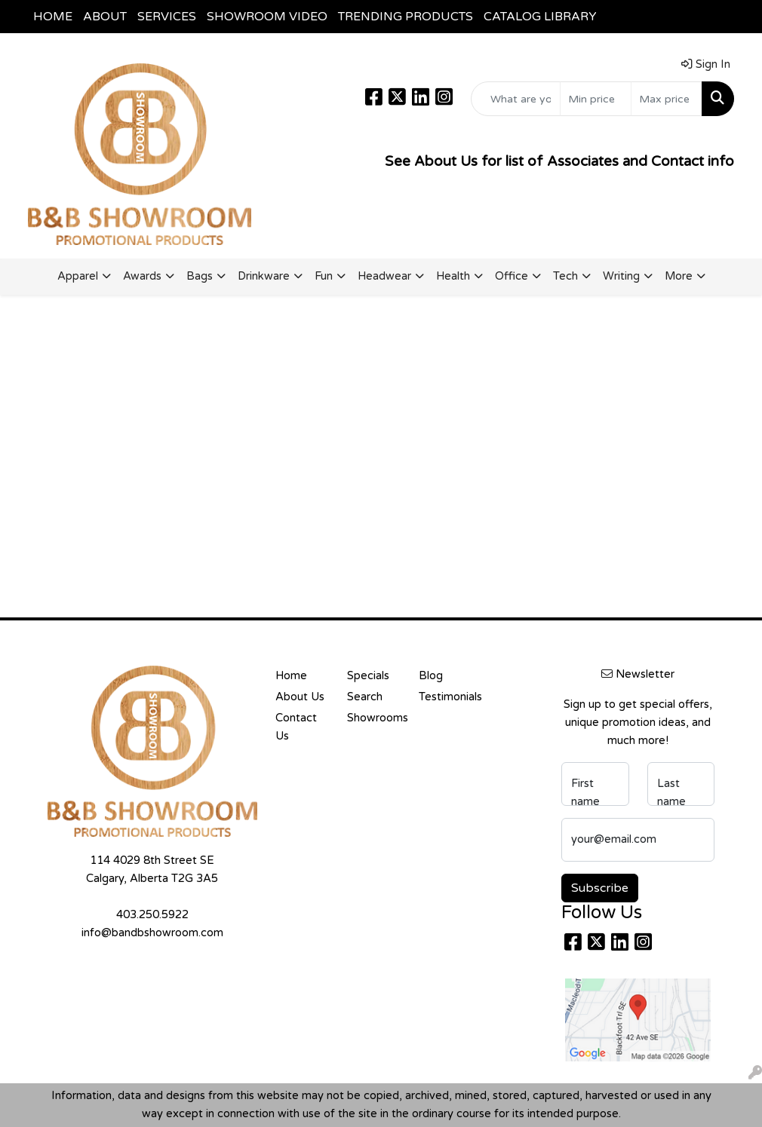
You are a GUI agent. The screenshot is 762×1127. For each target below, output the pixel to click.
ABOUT (105, 16)
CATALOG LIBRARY (540, 16)
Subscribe (599, 888)
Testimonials (445, 697)
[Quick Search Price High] (666, 98)
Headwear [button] (384, 276)
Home (291, 675)
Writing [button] (621, 276)
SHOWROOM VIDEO (267, 16)
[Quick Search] (516, 98)
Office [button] (511, 276)
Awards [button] (142, 276)
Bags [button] (199, 276)
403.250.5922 (152, 914)
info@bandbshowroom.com (152, 932)
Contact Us (296, 727)
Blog (431, 675)
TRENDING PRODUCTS (405, 16)
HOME (52, 16)
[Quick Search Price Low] (595, 98)
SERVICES (166, 16)
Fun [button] (324, 276)
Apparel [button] (77, 276)
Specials (368, 675)
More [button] (679, 276)
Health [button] (453, 276)
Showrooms (374, 718)
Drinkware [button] (264, 276)
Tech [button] (565, 276)
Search (365, 697)
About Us (299, 697)
